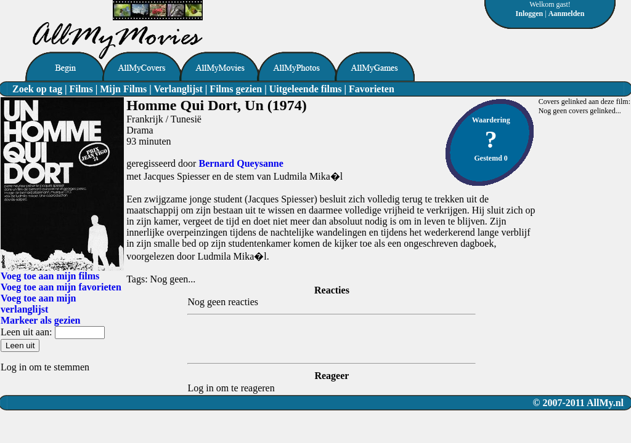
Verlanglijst (177, 89)
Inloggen (529, 13)
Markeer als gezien (40, 320)
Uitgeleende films (305, 89)
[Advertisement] (347, 18)
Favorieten (371, 89)
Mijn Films (123, 89)
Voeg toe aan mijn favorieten (61, 287)
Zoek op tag (37, 89)
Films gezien (236, 89)
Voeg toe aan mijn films (50, 276)
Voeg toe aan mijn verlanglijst (38, 303)
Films (80, 89)
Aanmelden (566, 13)
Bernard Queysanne (240, 163)
